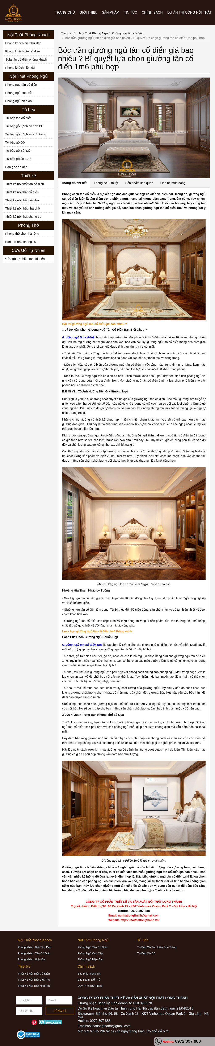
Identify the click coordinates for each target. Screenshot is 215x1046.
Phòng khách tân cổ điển (22, 51)
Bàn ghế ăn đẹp (16, 167)
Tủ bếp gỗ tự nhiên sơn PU (24, 126)
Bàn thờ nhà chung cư (20, 241)
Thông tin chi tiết (74, 183)
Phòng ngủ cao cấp (19, 93)
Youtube (26, 1022)
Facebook (19, 1022)
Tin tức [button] (130, 12)
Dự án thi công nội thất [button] (189, 12)
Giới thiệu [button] (88, 12)
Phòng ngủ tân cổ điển (21, 84)
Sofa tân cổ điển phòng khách (26, 59)
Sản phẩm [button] (110, 12)
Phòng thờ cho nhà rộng (22, 233)
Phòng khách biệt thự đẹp (23, 43)
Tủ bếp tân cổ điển (18, 118)
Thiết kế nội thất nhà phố (22, 208)
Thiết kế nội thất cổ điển (22, 192)
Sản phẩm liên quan (139, 183)
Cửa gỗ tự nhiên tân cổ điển (25, 258)
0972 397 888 (188, 1041)
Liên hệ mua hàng (172, 183)
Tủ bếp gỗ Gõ (15, 142)
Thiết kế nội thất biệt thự (22, 200)
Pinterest (34, 1022)
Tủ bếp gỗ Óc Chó (18, 159)
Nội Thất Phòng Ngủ (93, 33)
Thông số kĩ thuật (106, 183)
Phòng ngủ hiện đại (18, 101)
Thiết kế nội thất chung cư (23, 216)
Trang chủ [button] (65, 12)
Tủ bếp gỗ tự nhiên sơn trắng (25, 134)
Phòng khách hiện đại (20, 67)
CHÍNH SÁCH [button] (152, 12)
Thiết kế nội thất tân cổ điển (24, 184)
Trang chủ (68, 33)
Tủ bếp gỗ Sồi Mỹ (17, 150)
